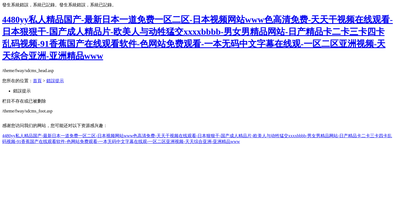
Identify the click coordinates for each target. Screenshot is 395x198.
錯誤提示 (55, 80)
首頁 (37, 80)
